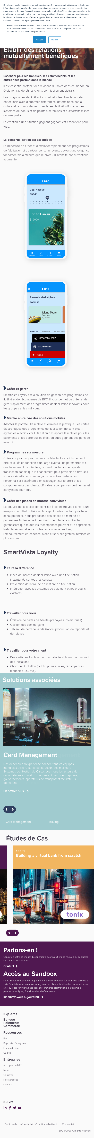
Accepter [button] (40, 40)
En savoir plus (16, 791)
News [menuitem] (6, 1070)
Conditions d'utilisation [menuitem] (47, 1124)
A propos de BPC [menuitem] (12, 1065)
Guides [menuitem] (7, 1052)
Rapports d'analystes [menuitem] (14, 1043)
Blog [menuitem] (5, 1038)
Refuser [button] (54, 40)
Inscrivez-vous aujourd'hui (21, 997)
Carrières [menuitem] (8, 1075)
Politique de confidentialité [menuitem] (19, 1124)
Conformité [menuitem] (68, 1124)
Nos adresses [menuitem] (10, 1079)
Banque (9, 1019)
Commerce (11, 1025)
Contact (8, 966)
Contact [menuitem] (7, 1084)
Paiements (11, 1022)
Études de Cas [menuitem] (11, 1048)
